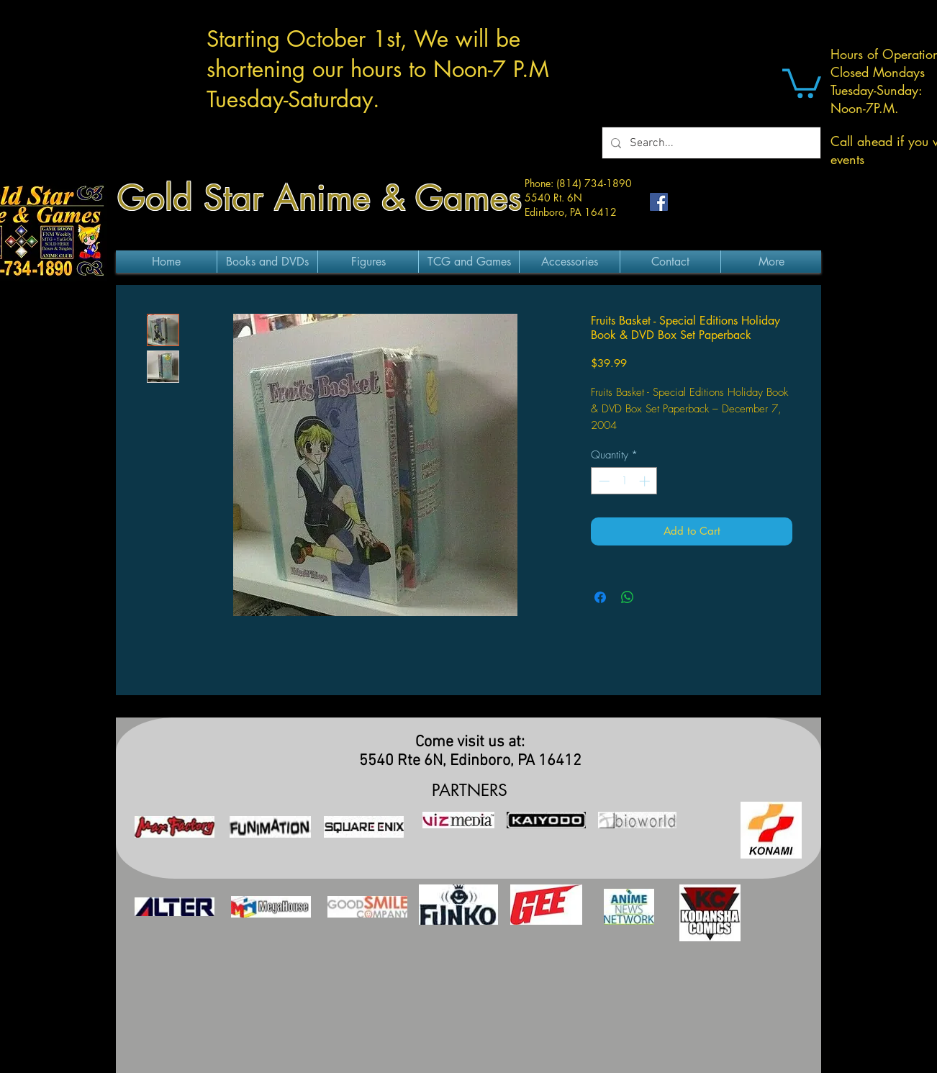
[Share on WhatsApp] (627, 597)
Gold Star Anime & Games (319, 198)
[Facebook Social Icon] (659, 202)
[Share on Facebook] (600, 597)
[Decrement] (602, 481)
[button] (801, 81)
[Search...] (710, 142)
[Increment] (646, 481)
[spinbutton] (624, 481)
